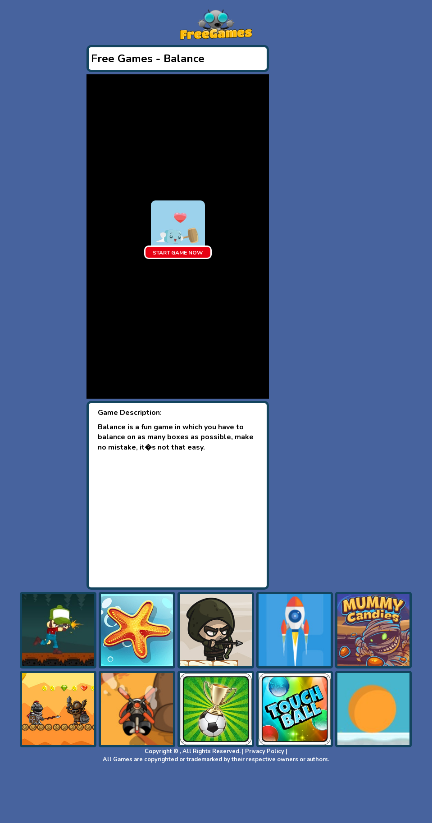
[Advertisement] (177, 520)
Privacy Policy (264, 751)
